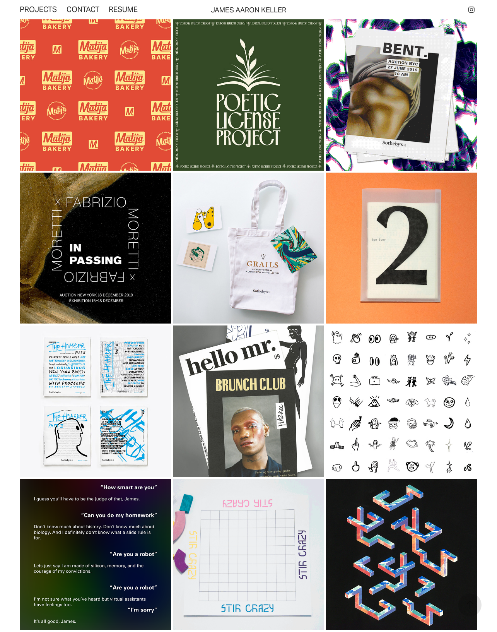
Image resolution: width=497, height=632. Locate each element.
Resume (123, 9)
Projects (38, 9)
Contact (83, 9)
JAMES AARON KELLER (248, 9)
